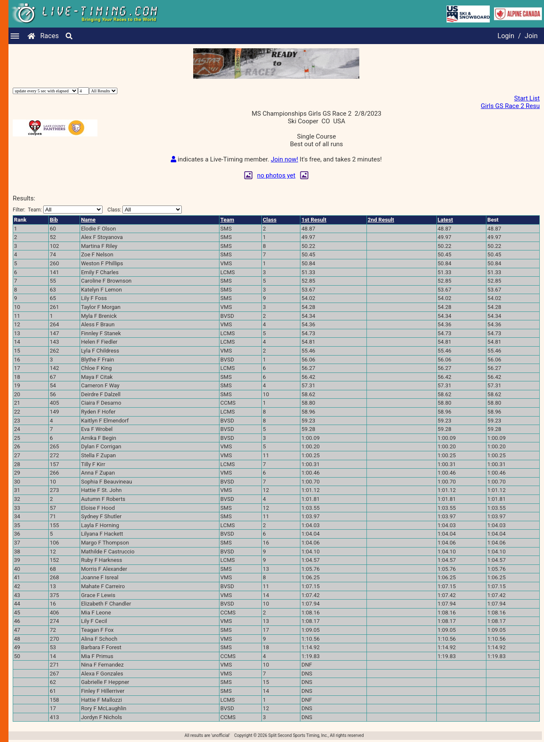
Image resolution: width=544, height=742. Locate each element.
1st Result (313, 220)
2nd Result (381, 220)
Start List (527, 98)
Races (49, 36)
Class (269, 220)
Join (531, 36)
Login (505, 36)
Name (88, 220)
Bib (54, 220)
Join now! (284, 159)
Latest (445, 220)
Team (227, 220)
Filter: (58, 210)
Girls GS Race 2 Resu (510, 106)
